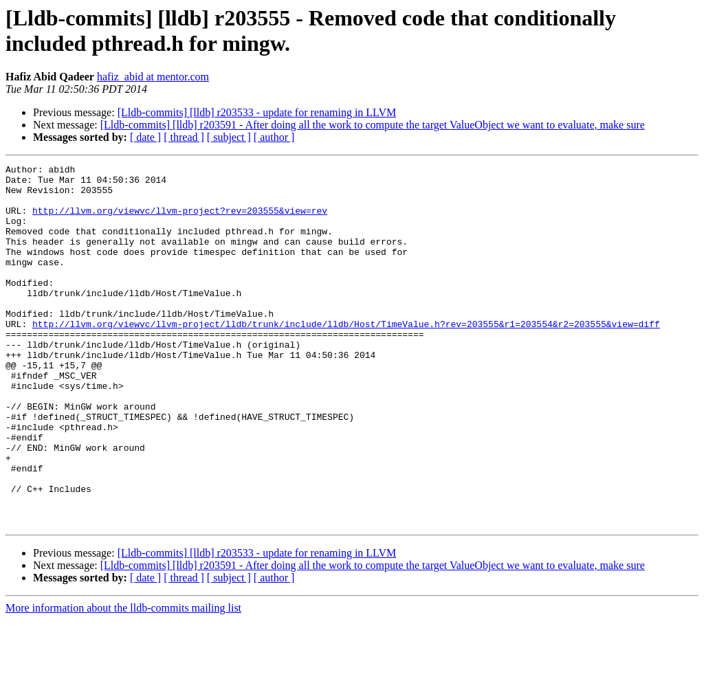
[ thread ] (184, 137)
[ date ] (145, 137)
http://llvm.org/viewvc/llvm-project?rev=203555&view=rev (179, 220)
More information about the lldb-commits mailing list (123, 680)
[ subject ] (229, 137)
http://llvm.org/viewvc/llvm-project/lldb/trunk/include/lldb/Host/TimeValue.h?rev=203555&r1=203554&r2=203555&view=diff (346, 356)
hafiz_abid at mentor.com (153, 76)
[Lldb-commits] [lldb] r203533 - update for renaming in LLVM (257, 112)
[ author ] (274, 137)
